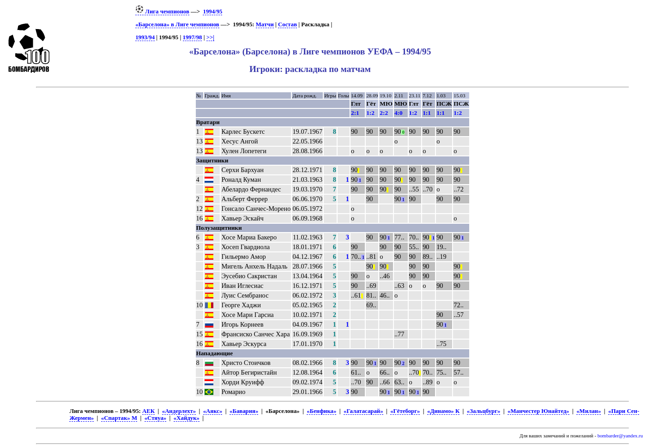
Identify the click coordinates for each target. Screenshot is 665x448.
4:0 (398, 112)
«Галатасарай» (363, 411)
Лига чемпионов (162, 11)
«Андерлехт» (179, 411)
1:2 (370, 112)
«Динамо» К (443, 411)
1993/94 (145, 37)
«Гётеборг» (405, 411)
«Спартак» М (119, 418)
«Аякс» (213, 411)
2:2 (384, 112)
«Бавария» (244, 411)
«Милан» (588, 411)
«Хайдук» (187, 418)
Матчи (265, 24)
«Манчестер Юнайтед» (538, 411)
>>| (210, 37)
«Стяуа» (156, 418)
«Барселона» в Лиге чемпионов (177, 24)
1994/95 (212, 11)
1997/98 (192, 37)
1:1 (427, 112)
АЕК (148, 411)
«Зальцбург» (484, 411)
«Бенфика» (321, 411)
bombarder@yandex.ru (620, 435)
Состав (287, 24)
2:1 (355, 112)
